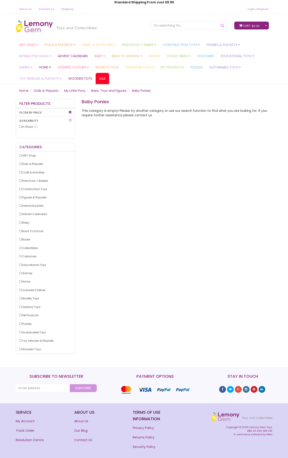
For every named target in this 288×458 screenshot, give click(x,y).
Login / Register (258, 9)
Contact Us (46, 9)
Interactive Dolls (35, 56)
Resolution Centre (30, 440)
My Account (25, 421)
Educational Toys (237, 56)
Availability (28, 121)
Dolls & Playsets (60, 45)
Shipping (67, 9)
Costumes (205, 56)
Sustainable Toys (225, 67)
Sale (102, 78)
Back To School (127, 56)
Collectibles (178, 56)
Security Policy (144, 447)
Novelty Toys (107, 67)
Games (25, 67)
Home (45, 67)
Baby (100, 56)
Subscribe (83, 388)
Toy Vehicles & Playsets (40, 78)
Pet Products (172, 67)
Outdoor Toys (140, 67)
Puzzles (197, 67)
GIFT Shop (28, 45)
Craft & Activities (98, 45)
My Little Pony (75, 90)
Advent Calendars (73, 56)
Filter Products (34, 104)
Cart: (250, 25)
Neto (269, 434)
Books (154, 56)
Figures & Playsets (223, 45)
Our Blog (81, 430)
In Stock (30, 127)
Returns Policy (144, 437)
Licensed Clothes (73, 67)
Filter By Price (30, 112)
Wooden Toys (80, 78)
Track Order (25, 430)
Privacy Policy (143, 428)
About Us (25, 9)
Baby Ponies (141, 90)
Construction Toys (181, 45)
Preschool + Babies (139, 45)
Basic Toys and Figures (108, 90)
